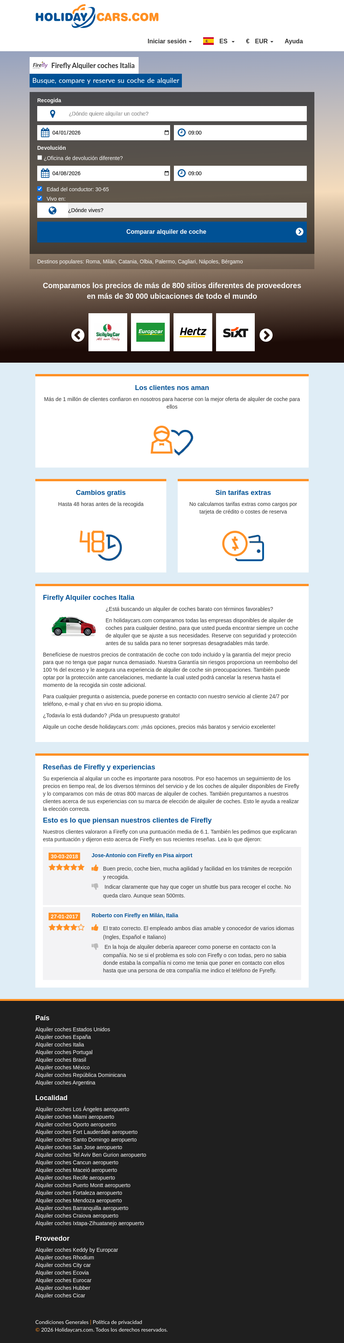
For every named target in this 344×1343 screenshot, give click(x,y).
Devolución (51, 148)
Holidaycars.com (74, 1329)
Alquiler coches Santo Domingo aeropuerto (86, 1140)
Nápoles (208, 261)
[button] (218, 41)
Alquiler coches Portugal (64, 1052)
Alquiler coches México (62, 1067)
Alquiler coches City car (63, 1265)
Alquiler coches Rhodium (64, 1257)
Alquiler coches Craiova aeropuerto (76, 1216)
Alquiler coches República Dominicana (80, 1075)
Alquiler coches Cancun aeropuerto (76, 1162)
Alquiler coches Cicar (60, 1295)
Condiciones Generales (62, 1322)
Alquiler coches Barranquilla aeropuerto (81, 1208)
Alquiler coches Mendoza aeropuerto (78, 1200)
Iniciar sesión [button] (170, 41)
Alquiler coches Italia (59, 1045)
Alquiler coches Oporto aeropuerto (75, 1124)
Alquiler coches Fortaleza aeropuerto (78, 1193)
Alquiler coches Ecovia (62, 1273)
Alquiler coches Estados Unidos (72, 1029)
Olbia (146, 261)
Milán (109, 261)
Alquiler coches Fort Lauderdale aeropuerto (86, 1132)
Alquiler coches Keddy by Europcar (76, 1250)
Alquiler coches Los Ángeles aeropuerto (82, 1109)
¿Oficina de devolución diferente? (80, 158)
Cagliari (187, 261)
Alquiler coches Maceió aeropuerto (76, 1170)
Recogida (49, 100)
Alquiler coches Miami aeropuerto (74, 1117)
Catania (127, 261)
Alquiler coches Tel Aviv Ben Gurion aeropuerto (90, 1155)
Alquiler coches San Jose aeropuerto (78, 1147)
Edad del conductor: (73, 189)
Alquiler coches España (63, 1037)
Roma (93, 261)
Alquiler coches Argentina (65, 1083)
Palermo (165, 261)
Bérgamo (232, 261)
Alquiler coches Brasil (60, 1060)
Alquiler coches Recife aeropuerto (75, 1178)
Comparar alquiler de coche (214, 232)
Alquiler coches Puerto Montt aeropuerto (83, 1185)
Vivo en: (51, 199)
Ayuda (294, 41)
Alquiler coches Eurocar (63, 1280)
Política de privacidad (117, 1322)
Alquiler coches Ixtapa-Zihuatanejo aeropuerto (89, 1223)
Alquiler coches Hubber (62, 1288)
